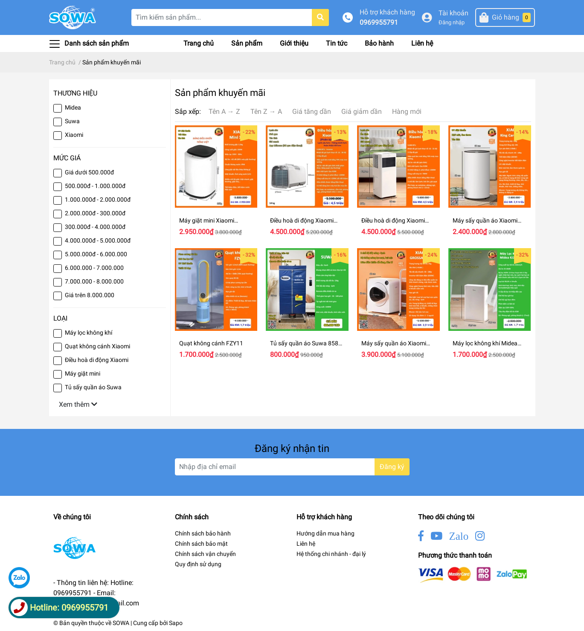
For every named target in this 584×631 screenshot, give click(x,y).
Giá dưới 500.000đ (89, 172)
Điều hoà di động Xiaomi (96, 359)
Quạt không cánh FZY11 (211, 343)
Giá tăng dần (311, 111)
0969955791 (379, 22)
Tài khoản (453, 13)
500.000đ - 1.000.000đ (95, 185)
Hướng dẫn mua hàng (325, 533)
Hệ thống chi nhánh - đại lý (331, 553)
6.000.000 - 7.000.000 (94, 267)
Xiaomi (74, 134)
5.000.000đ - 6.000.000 (96, 254)
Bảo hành (379, 43)
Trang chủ (198, 43)
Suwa (72, 121)
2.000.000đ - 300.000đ (95, 213)
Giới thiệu (294, 43)
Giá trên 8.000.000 (89, 295)
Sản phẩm (246, 43)
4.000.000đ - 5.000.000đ (98, 240)
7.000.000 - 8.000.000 (94, 281)
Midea (73, 107)
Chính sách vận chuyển (205, 553)
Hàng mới (406, 111)
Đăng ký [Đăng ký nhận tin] (392, 467)
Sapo (176, 622)
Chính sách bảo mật (201, 543)
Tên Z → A (266, 111)
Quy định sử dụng (198, 564)
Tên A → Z (224, 111)
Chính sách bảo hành (203, 533)
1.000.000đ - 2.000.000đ (98, 199)
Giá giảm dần (361, 111)
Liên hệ (422, 43)
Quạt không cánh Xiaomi (97, 346)
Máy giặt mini (82, 373)
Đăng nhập (452, 22)
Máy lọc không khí (88, 332)
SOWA (121, 622)
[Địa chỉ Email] (292, 466)
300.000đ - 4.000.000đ (95, 226)
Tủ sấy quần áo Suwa (93, 387)
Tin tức (336, 43)
